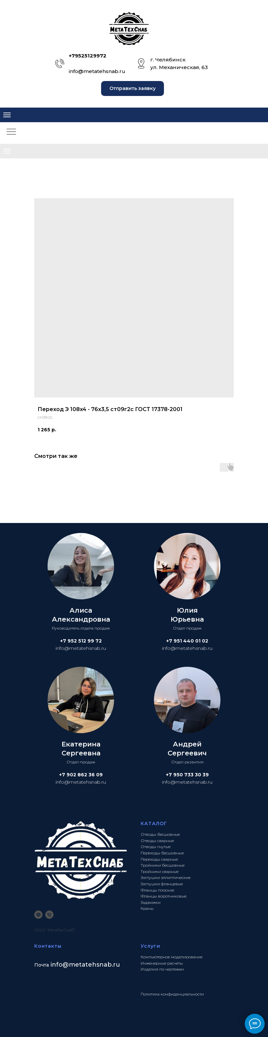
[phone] (49, 914)
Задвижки (151, 902)
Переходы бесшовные (162, 852)
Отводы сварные (157, 840)
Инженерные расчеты (162, 963)
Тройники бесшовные (163, 865)
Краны (147, 908)
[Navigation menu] (7, 115)
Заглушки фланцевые (162, 883)
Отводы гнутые (156, 846)
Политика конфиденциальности (172, 994)
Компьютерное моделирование (171, 956)
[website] (38, 914)
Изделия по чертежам (162, 969)
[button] (132, 88)
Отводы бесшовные (160, 834)
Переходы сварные (159, 859)
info (57, 964)
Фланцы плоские (157, 890)
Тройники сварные (160, 871)
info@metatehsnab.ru (97, 71)
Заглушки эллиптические (166, 877)
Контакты (48, 946)
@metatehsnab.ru (91, 964)
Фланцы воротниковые (164, 896)
